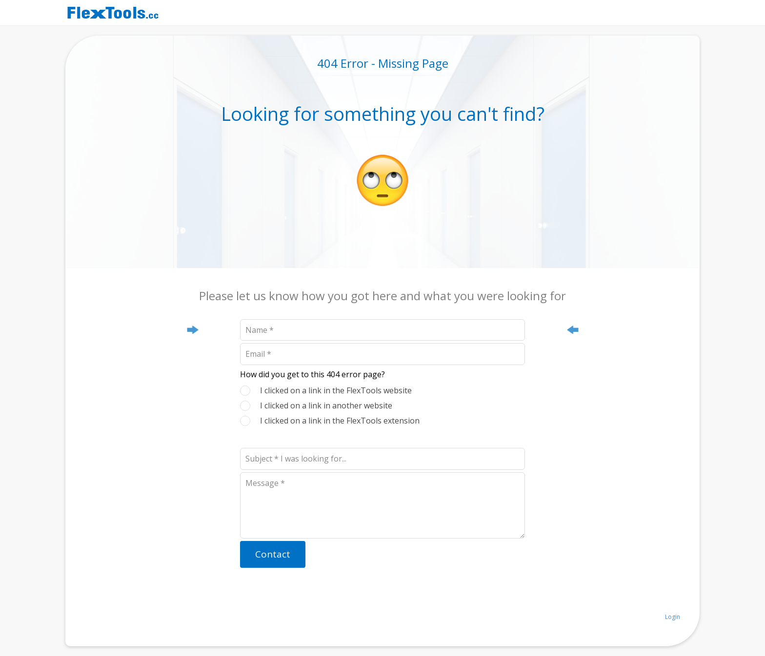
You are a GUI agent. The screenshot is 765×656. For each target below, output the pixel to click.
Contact (272, 554)
